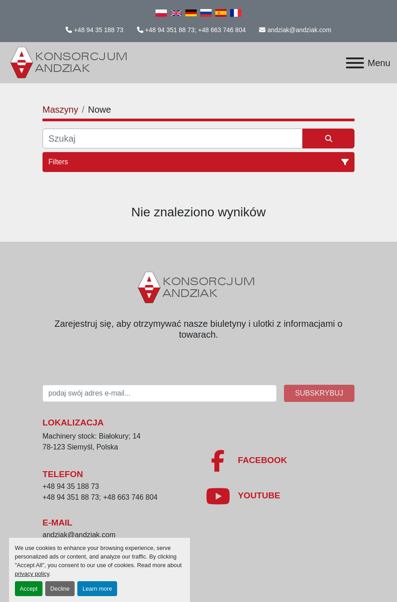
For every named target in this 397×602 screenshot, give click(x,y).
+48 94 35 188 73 (98, 29)
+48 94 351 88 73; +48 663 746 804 (195, 29)
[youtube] (279, 496)
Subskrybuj (319, 393)
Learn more (97, 588)
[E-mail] (160, 393)
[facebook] (279, 461)
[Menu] (355, 62)
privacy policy (32, 573)
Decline (60, 588)
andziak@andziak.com (299, 29)
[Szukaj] (172, 138)
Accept (29, 588)
